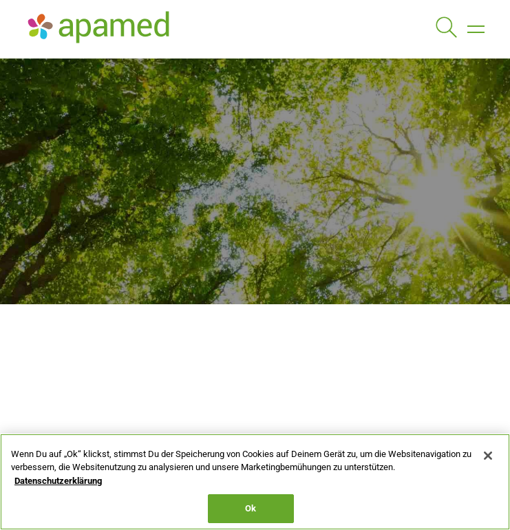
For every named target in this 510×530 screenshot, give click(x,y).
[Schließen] (488, 456)
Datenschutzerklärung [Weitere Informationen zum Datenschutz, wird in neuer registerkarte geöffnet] (58, 481)
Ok (250, 508)
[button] (476, 29)
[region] (255, 482)
